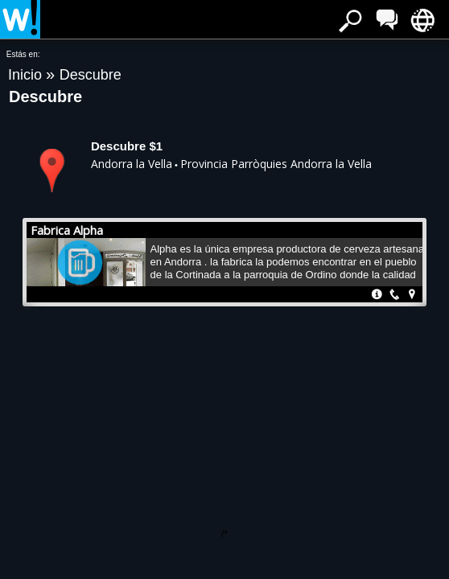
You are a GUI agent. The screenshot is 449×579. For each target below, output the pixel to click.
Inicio (27, 75)
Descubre (91, 75)
